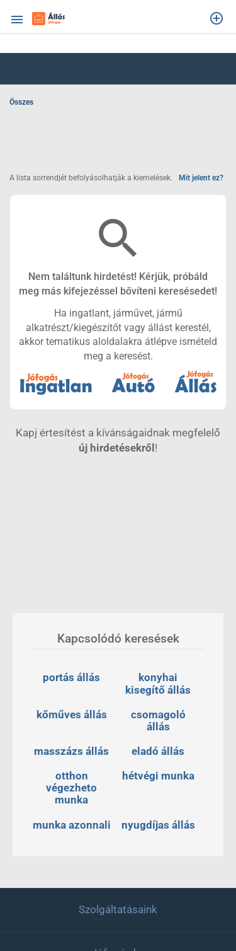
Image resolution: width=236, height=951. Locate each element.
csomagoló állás (159, 720)
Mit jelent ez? (201, 177)
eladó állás (158, 751)
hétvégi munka (158, 775)
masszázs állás (71, 751)
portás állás (71, 677)
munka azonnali (72, 825)
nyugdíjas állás (158, 825)
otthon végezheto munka (72, 787)
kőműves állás (72, 714)
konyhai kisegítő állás (158, 683)
